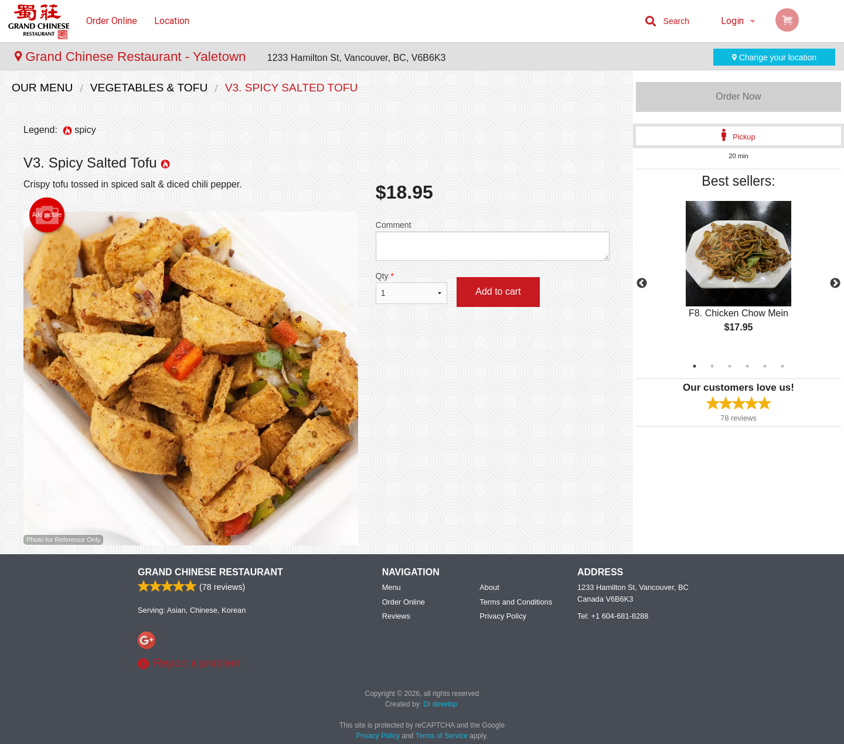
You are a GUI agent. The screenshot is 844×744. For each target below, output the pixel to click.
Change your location (774, 57)
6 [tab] (782, 366)
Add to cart (497, 291)
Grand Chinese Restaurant (210, 572)
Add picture (47, 215)
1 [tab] (694, 366)
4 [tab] (747, 366)
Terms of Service (442, 736)
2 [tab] (712, 366)
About (489, 587)
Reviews (396, 616)
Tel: (612, 616)
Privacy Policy (502, 616)
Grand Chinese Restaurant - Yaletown (132, 56)
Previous (642, 283)
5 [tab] (765, 366)
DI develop (440, 704)
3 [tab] (730, 366)
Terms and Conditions (515, 602)
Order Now (738, 96)
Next (835, 283)
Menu (391, 587)
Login (732, 20)
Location (171, 20)
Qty (411, 287)
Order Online (111, 20)
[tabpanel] (738, 276)
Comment (493, 240)
